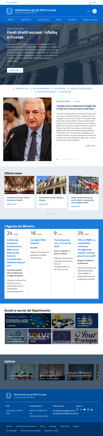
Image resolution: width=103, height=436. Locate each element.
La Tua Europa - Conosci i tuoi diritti (21, 377)
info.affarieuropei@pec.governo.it (65, 413)
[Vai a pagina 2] (50, 213)
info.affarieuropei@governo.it (64, 410)
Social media (64, 426)
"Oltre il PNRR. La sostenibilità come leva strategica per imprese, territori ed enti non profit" (86, 248)
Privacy (42, 426)
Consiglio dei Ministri (45, 91)
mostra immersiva (39, 88)
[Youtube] (84, 409)
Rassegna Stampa (63, 101)
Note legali (52, 426)
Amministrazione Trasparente (26, 426)
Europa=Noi (64, 91)
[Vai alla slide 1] (56, 159)
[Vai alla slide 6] (68, 159)
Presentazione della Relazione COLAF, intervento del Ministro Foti (79, 376)
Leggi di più (15, 70)
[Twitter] (81, 409)
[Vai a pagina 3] (52, 213)
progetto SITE (20, 88)
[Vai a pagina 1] (47, 213)
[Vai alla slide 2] (59, 159)
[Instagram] (88, 409)
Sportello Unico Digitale (79, 88)
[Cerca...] (94, 11)
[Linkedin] (92, 409)
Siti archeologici (11, 430)
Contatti (9, 426)
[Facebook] (77, 409)
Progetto (76, 426)
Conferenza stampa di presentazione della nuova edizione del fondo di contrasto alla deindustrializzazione (16, 252)
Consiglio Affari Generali (38, 241)
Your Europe (58, 88)
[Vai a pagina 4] (55, 213)
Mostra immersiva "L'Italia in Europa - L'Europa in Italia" (50, 377)
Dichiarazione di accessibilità (30, 430)
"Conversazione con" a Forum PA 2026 (62, 243)
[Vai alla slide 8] (73, 159)
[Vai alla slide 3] (61, 159)
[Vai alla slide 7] (71, 159)
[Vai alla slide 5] (66, 159)
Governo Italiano (12, 2)
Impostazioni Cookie (51, 430)
